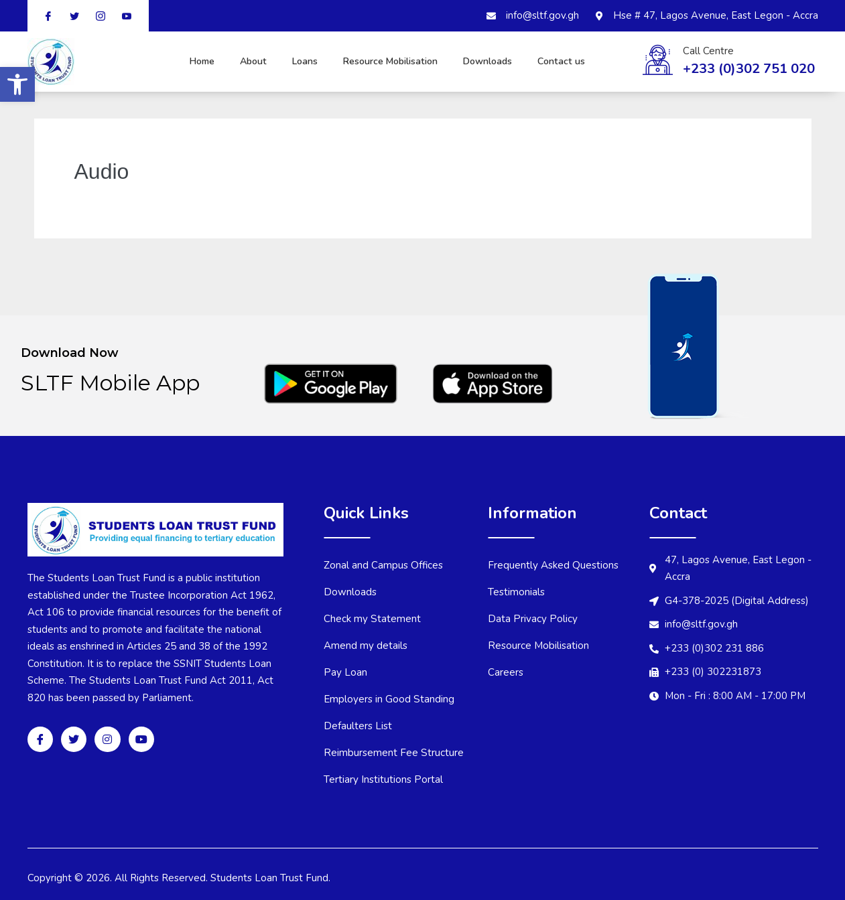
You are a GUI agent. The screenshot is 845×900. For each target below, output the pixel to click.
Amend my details (366, 645)
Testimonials (517, 592)
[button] (17, 84)
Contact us (588, 61)
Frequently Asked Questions (555, 565)
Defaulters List (358, 726)
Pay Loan (345, 672)
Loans (299, 61)
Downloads (509, 61)
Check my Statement (372, 618)
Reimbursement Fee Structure (394, 752)
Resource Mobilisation (376, 61)
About (236, 61)
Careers (506, 672)
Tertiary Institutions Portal (384, 779)
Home (175, 61)
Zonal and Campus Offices (384, 565)
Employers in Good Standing (390, 699)
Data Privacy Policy (533, 618)
